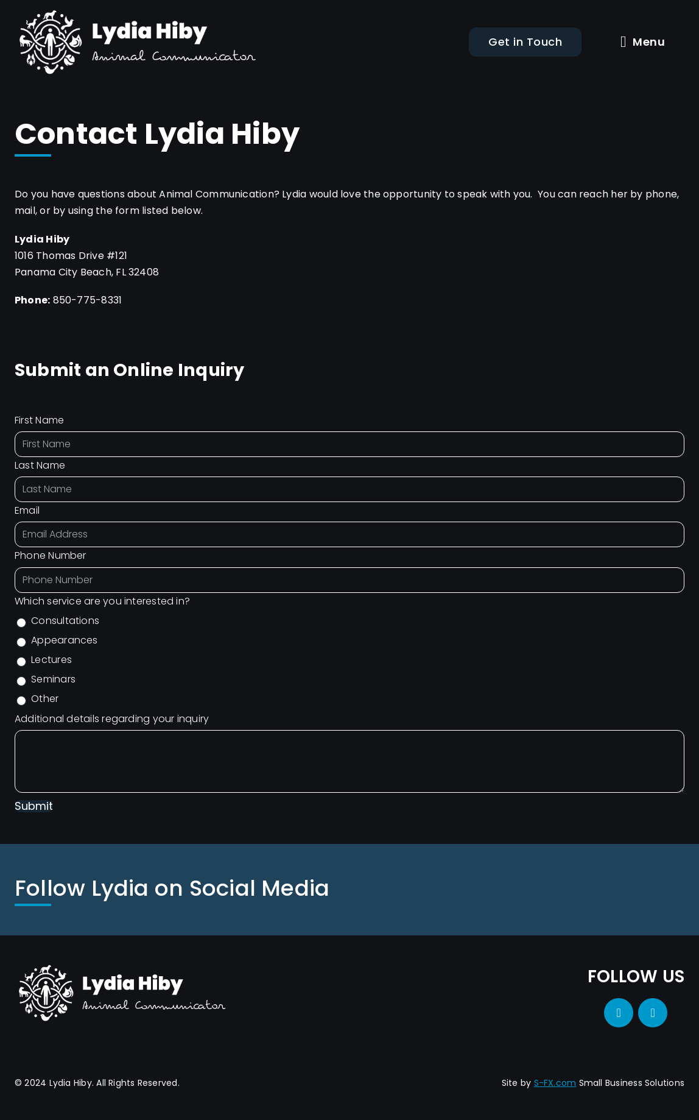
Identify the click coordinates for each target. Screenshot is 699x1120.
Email (27, 510)
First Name (39, 420)
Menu (642, 42)
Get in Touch (525, 41)
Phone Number (50, 555)
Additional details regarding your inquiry (112, 719)
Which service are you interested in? (102, 601)
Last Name (40, 465)
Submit (34, 806)
